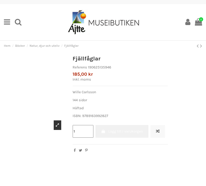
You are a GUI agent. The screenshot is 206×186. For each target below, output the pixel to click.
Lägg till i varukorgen (122, 131)
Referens (80, 67)
